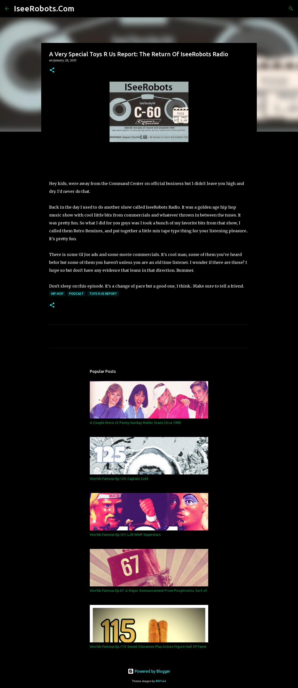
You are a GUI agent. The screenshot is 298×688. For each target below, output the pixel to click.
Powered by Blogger (149, 671)
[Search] (81, 9)
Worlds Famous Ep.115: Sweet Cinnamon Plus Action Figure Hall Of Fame (148, 647)
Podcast (76, 293)
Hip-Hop (57, 293)
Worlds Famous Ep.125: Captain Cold (119, 479)
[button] (52, 70)
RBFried (161, 681)
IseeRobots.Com (44, 8)
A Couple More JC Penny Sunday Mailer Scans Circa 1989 (135, 423)
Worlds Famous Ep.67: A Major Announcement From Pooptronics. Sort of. (148, 591)
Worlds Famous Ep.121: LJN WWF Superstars (125, 535)
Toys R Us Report (103, 293)
